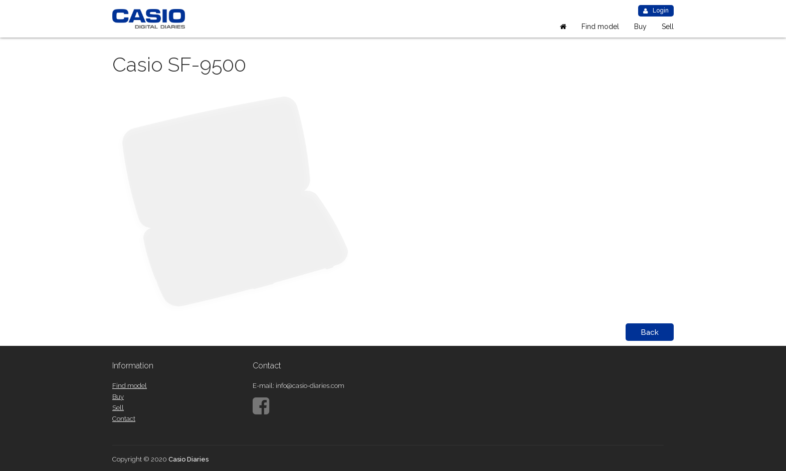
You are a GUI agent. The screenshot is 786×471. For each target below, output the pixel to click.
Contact (123, 418)
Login (656, 10)
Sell (668, 27)
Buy (640, 27)
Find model (600, 27)
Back (650, 332)
